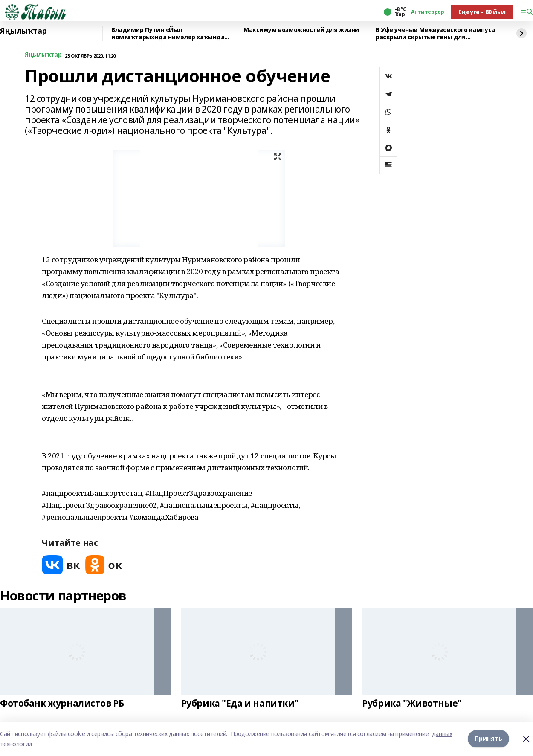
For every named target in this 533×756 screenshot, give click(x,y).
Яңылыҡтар (23, 31)
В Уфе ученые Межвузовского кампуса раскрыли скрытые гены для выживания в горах (435, 33)
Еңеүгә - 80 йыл (482, 12)
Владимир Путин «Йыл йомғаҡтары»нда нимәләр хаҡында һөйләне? (167, 33)
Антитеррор (427, 11)
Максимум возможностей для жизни (301, 30)
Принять (488, 739)
